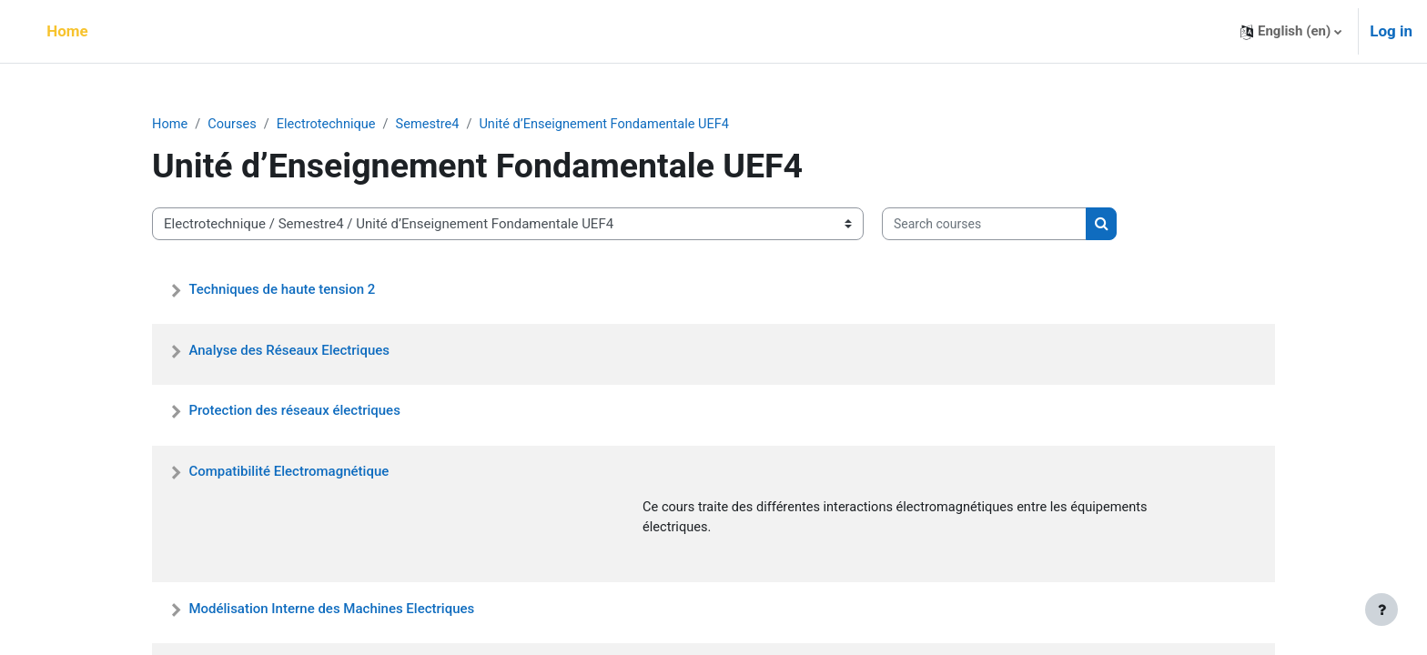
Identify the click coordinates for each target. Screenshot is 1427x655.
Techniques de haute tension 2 (281, 289)
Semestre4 (434, 124)
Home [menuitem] (67, 31)
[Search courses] (984, 225)
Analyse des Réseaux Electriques (289, 350)
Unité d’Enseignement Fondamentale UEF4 (615, 124)
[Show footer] (1381, 609)
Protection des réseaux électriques (294, 411)
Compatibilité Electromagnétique (288, 472)
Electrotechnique (330, 124)
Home (170, 124)
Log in (1391, 31)
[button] (1291, 31)
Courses (234, 124)
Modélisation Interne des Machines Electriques (331, 610)
